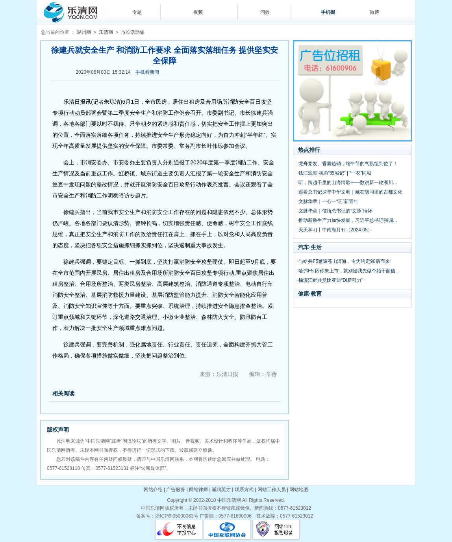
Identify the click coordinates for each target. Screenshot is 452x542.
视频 (198, 12)
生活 (316, 247)
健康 (303, 294)
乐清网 (106, 32)
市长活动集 (132, 32)
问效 (265, 12)
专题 (137, 12)
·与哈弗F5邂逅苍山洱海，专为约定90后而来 (343, 261)
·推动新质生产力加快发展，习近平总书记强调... (347, 220)
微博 (374, 12)
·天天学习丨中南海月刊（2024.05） (334, 230)
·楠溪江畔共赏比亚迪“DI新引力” (330, 280)
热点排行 (309, 150)
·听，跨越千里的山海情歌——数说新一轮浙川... (347, 182)
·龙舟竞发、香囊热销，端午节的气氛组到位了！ (347, 163)
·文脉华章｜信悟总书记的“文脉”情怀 (334, 211)
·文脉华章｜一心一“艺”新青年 (327, 201)
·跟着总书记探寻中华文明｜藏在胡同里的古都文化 (349, 192)
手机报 (328, 12)
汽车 (303, 247)
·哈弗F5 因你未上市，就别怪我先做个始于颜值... (348, 271)
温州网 (84, 32)
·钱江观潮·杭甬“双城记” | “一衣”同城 (334, 173)
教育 (316, 294)
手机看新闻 (147, 72)
